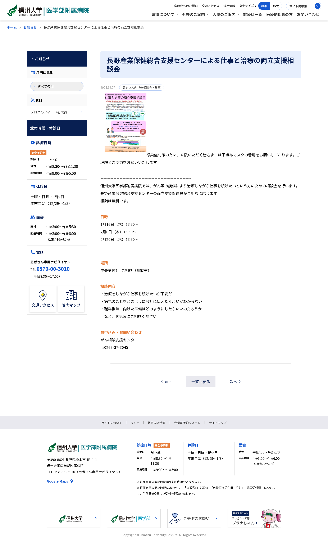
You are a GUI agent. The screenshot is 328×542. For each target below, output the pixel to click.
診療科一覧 (252, 14)
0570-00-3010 (53, 268)
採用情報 (229, 6)
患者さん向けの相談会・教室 (142, 87)
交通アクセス (210, 6)
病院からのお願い (186, 6)
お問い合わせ (308, 14)
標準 (264, 6)
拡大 (276, 6)
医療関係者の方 (279, 14)
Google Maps (57, 481)
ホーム (12, 27)
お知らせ (30, 27)
